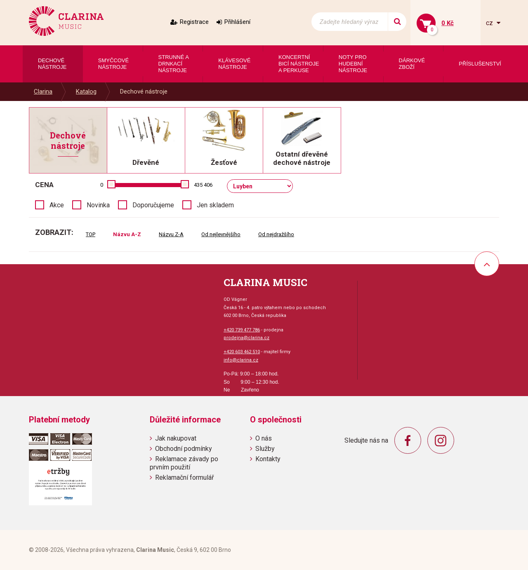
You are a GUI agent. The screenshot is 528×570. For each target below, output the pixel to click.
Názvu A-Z (127, 234)
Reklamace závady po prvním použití (184, 463)
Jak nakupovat (175, 438)
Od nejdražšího (276, 234)
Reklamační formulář (184, 477)
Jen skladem (215, 205)
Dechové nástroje (143, 91)
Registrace (194, 22)
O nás (263, 438)
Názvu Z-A (171, 234)
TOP (90, 234)
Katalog (86, 91)
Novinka (98, 205)
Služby (265, 449)
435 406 (203, 185)
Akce (57, 205)
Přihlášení (237, 22)
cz (490, 23)
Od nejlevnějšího (220, 234)
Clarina (43, 91)
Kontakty (267, 459)
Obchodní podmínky (183, 449)
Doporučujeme (153, 205)
